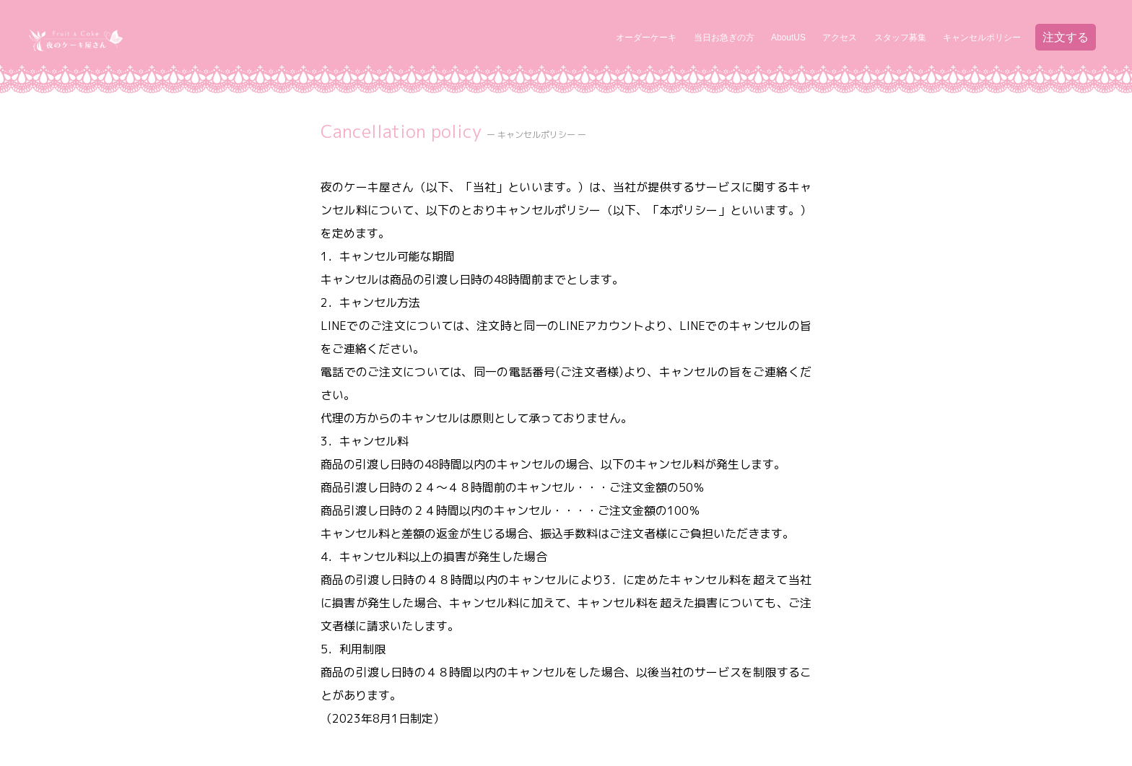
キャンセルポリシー (982, 37)
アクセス (839, 37)
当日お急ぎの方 (724, 37)
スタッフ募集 (900, 37)
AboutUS (788, 37)
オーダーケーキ (646, 37)
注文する (1065, 37)
